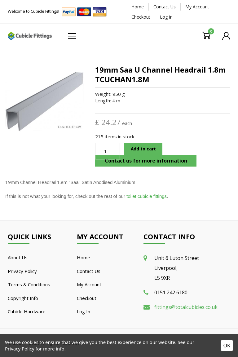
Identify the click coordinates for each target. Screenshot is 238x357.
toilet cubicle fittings (146, 196)
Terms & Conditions (29, 284)
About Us (18, 257)
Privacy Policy (22, 271)
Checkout (140, 17)
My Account (197, 7)
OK (226, 345)
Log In (166, 17)
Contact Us (164, 7)
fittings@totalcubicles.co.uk (186, 307)
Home (137, 7)
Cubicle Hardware (27, 311)
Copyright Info (23, 298)
